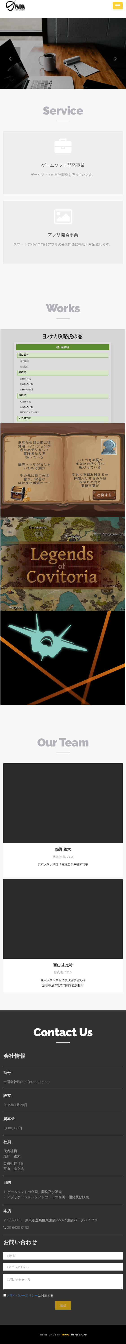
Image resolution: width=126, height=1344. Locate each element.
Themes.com (75, 1334)
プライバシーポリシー (22, 1295)
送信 (63, 1305)
